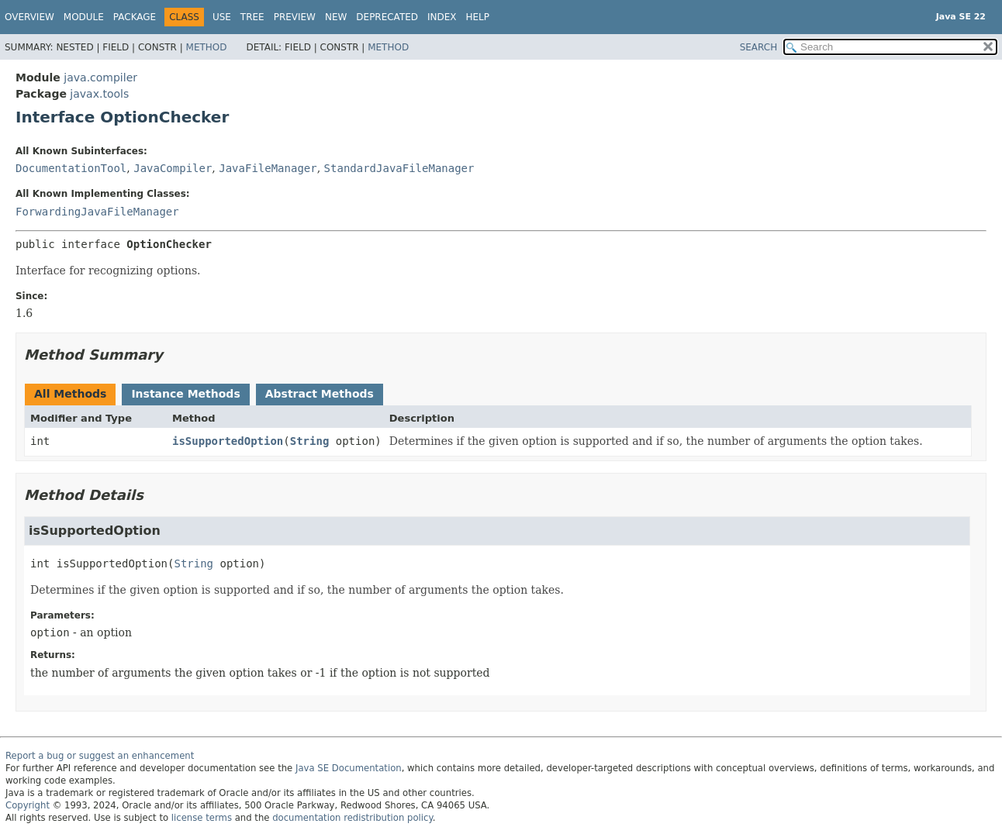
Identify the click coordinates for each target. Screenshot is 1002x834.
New (336, 17)
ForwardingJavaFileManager (97, 211)
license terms (201, 817)
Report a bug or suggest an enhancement (99, 755)
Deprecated (387, 17)
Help (478, 17)
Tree (252, 17)
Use (221, 17)
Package (134, 17)
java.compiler (100, 77)
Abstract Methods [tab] (319, 394)
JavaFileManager (267, 168)
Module (84, 17)
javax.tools (99, 94)
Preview (295, 17)
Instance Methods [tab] (185, 394)
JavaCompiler (172, 168)
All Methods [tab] (70, 394)
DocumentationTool (71, 168)
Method (206, 47)
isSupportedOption (227, 441)
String (310, 441)
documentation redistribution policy (352, 817)
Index (442, 17)
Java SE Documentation (348, 768)
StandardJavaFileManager (399, 168)
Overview (29, 17)
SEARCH (759, 47)
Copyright (27, 805)
